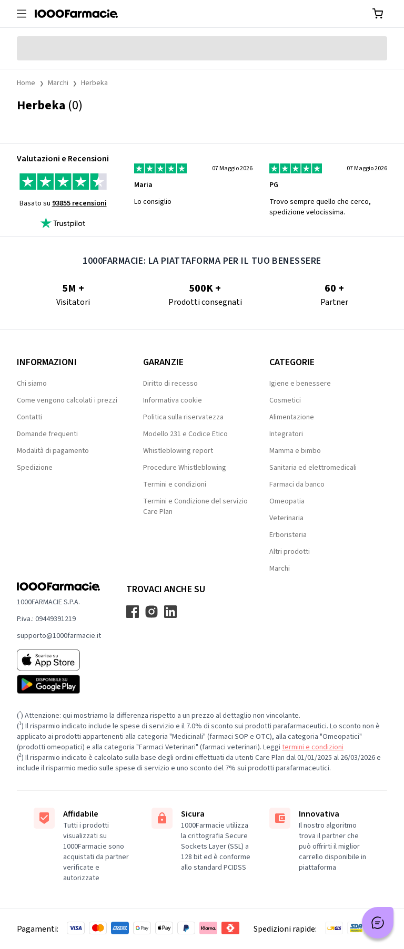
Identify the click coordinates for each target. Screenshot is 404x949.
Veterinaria (286, 518)
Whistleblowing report (178, 451)
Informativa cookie (172, 400)
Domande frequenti (47, 434)
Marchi (58, 83)
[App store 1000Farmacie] (59, 660)
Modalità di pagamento (53, 451)
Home (26, 83)
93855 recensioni (79, 203)
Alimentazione (291, 417)
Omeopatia (287, 501)
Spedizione (35, 467)
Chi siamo (32, 383)
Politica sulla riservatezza (183, 417)
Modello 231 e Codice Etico (185, 434)
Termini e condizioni (174, 484)
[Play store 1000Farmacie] (59, 684)
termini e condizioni (313, 747)
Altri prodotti (289, 551)
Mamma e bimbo (295, 451)
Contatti (29, 417)
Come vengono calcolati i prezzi (67, 400)
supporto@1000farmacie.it (59, 636)
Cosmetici (285, 400)
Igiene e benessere (300, 383)
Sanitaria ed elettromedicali (313, 467)
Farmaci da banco (297, 484)
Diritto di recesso (170, 383)
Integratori (286, 434)
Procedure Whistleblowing (184, 467)
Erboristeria (288, 535)
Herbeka (94, 83)
